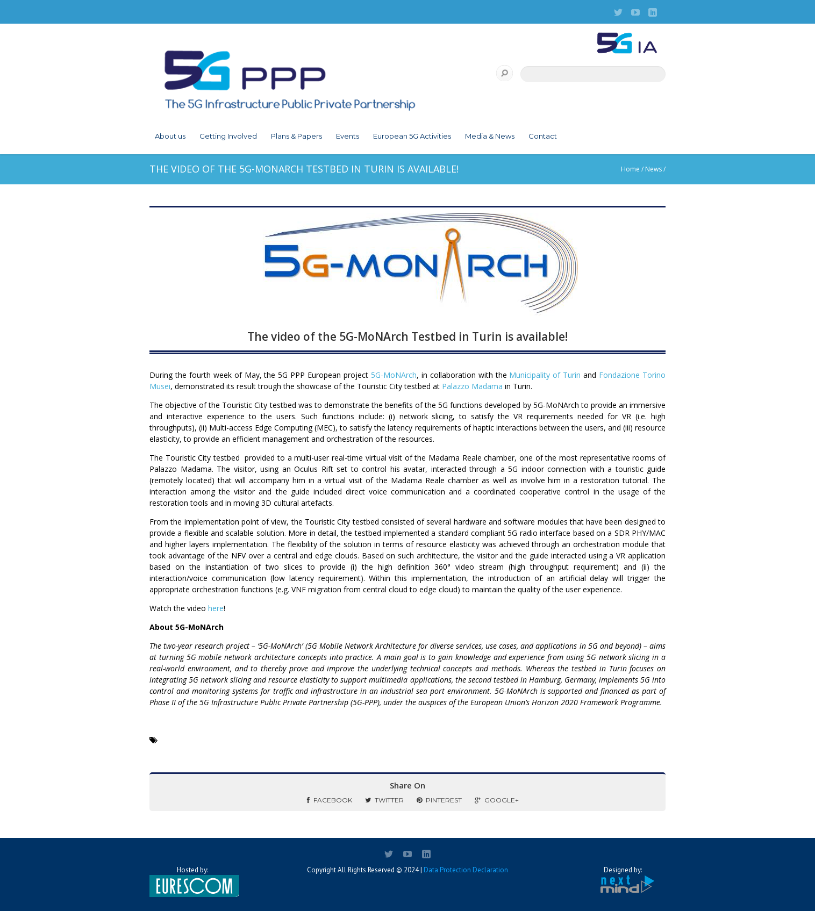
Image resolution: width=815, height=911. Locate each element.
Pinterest (439, 800)
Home (630, 169)
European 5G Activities (412, 136)
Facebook (329, 800)
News (653, 169)
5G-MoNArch (394, 375)
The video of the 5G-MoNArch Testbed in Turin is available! (407, 336)
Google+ (497, 800)
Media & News (489, 136)
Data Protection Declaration (466, 869)
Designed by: (623, 880)
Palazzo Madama (472, 386)
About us (170, 136)
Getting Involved (228, 136)
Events (347, 136)
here (216, 608)
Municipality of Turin (545, 375)
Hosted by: (192, 881)
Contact (542, 136)
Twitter (384, 800)
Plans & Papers (296, 136)
